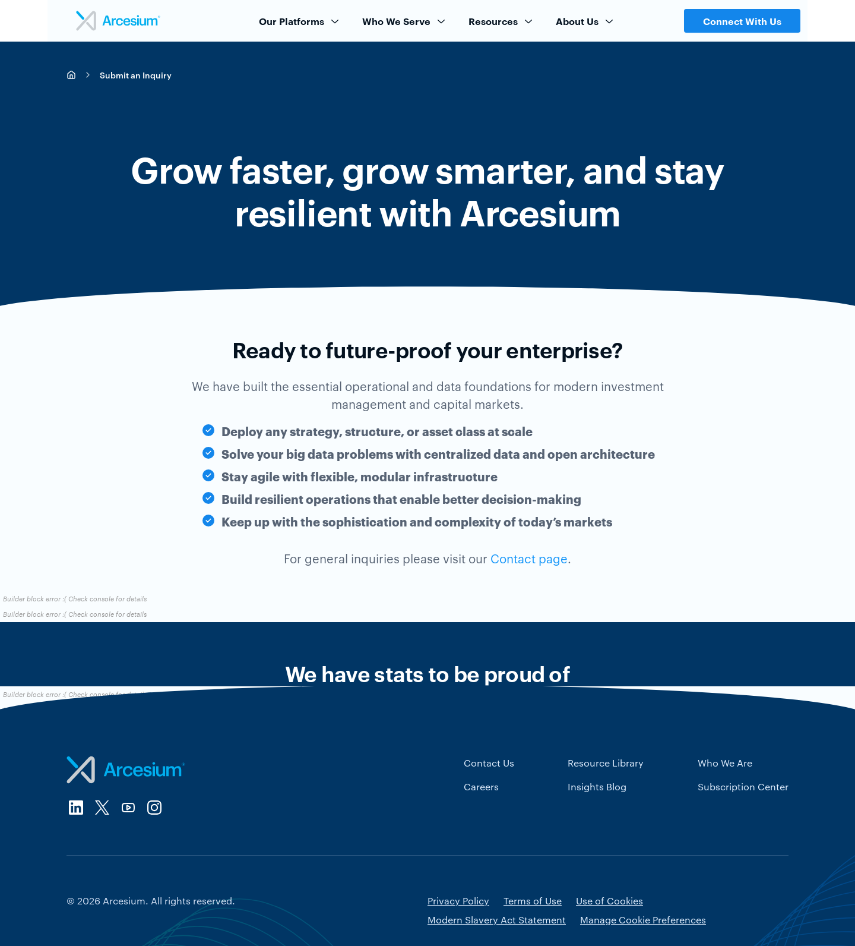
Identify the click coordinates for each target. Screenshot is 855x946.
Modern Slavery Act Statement (497, 919)
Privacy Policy (458, 900)
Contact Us (489, 762)
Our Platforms (300, 20)
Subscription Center (743, 786)
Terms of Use (533, 900)
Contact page (529, 558)
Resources (501, 20)
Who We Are (725, 762)
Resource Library (606, 762)
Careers (481, 786)
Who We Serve (404, 20)
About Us (585, 20)
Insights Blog (597, 786)
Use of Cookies (609, 900)
